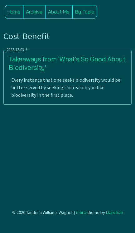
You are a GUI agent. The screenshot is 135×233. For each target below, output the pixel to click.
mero (81, 212)
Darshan (114, 212)
